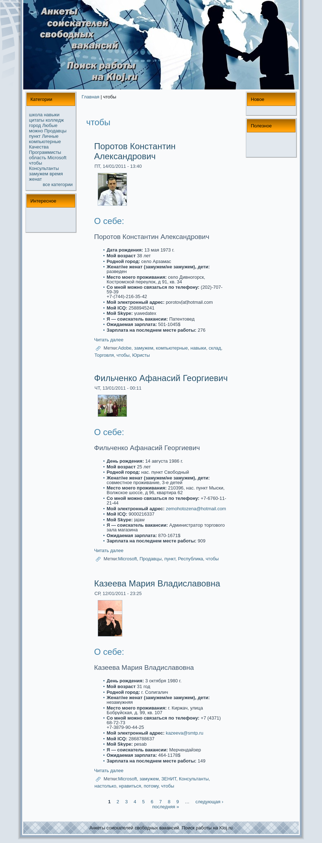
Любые (49, 125)
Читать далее (108, 339)
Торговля (104, 355)
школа (36, 114)
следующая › (209, 801)
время (56, 173)
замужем (38, 173)
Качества (39, 147)
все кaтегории (58, 184)
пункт (35, 136)
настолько (105, 786)
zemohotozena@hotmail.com (196, 508)
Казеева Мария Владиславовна (157, 583)
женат (35, 179)
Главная (90, 96)
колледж (54, 120)
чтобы (35, 163)
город (35, 125)
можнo (36, 130)
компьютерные (45, 141)
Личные (50, 136)
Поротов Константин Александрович (135, 151)
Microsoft (57, 157)
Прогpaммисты (45, 152)
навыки (52, 114)
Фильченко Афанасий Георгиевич (161, 378)
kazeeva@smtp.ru (184, 733)
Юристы (141, 355)
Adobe (125, 348)
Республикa (190, 559)
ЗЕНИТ (168, 778)
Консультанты (44, 168)
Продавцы (55, 130)
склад (215, 348)
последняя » (165, 806)
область (37, 157)
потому (151, 786)
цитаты (36, 120)
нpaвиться (130, 786)
